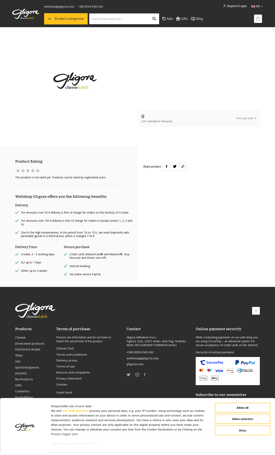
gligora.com (135, 365)
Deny (242, 417)
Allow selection (242, 406)
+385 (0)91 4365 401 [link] (93, 7)
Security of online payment (215, 352)
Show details (204, 447)
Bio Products (24, 381)
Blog (200, 19)
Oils (18, 362)
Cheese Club (65, 348)
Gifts (185, 20)
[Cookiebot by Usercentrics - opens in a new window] (25, 447)
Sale (170, 20)
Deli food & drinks (28, 350)
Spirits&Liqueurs (27, 369)
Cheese (20, 338)
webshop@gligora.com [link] (62, 7)
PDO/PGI (21, 375)
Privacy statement (69, 380)
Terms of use (66, 367)
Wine (19, 356)
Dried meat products (30, 344)
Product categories (69, 19)
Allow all (243, 395)
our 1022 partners (75, 398)
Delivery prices (67, 361)
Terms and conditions (72, 355)
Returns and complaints (73, 373)
